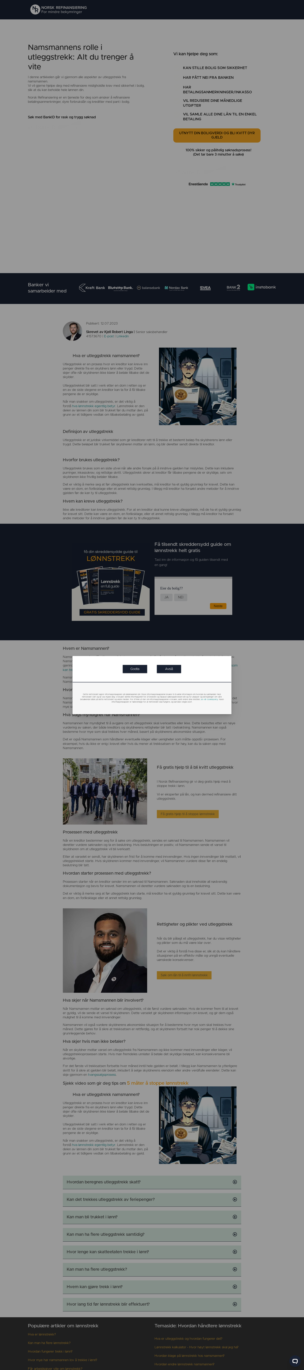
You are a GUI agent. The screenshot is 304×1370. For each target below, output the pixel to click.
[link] (135, 669)
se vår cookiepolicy (209, 699)
